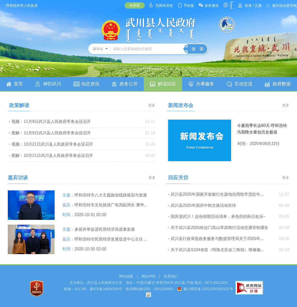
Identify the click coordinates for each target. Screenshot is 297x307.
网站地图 (126, 276)
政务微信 (212, 6)
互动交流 (243, 83)
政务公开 (129, 83)
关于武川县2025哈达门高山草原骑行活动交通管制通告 (219, 227)
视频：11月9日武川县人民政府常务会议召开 (51, 121)
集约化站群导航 (284, 6)
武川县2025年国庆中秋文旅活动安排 (203, 205)
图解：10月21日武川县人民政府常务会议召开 (52, 155)
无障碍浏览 (164, 6)
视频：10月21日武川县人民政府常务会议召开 (52, 144)
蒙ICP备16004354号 (106, 289)
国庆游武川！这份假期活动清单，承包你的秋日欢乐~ (218, 216)
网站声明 (148, 276)
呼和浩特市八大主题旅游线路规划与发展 (111, 195)
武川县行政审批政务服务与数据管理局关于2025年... (217, 238)
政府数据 (282, 83)
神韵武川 (52, 83)
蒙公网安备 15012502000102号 (208, 289)
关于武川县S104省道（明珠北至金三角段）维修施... (217, 250)
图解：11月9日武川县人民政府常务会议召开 (51, 133)
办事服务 (205, 83)
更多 (151, 105)
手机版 (188, 6)
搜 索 (198, 49)
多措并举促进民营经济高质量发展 (105, 229)
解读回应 (167, 83)
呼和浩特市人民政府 (22, 6)
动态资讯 (90, 83)
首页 (18, 83)
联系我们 (171, 276)
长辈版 (134, 5)
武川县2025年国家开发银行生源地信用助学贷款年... (217, 194)
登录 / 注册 (253, 6)
